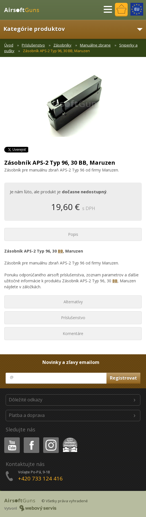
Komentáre (73, 333)
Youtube (10, 438)
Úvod (8, 45)
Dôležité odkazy (25, 400)
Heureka (69, 438)
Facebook (31, 438)
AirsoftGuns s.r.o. (24, 10)
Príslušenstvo (33, 45)
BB (60, 251)
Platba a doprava (27, 415)
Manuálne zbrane (95, 45)
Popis (73, 234)
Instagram (50, 438)
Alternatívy (73, 301)
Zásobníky (62, 45)
